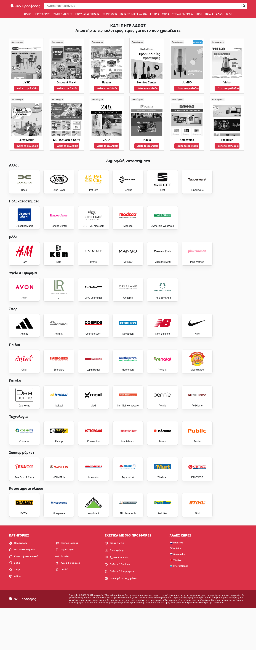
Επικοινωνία (114, 584)
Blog (229, 14)
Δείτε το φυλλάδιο (27, 88)
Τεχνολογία (110, 14)
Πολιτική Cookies (117, 605)
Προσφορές (42, 14)
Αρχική (28, 14)
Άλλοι (219, 14)
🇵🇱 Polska (175, 589)
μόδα (165, 14)
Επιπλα (154, 14)
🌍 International (179, 607)
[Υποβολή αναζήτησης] (244, 6)
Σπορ (199, 14)
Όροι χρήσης (114, 591)
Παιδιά (209, 14)
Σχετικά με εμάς (117, 598)
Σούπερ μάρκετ (63, 14)
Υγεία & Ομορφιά (182, 14)
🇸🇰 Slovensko (177, 595)
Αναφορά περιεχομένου (121, 619)
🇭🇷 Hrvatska (176, 583)
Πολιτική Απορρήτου (119, 612)
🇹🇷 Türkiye (176, 601)
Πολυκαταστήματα (87, 14)
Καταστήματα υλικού (133, 14)
